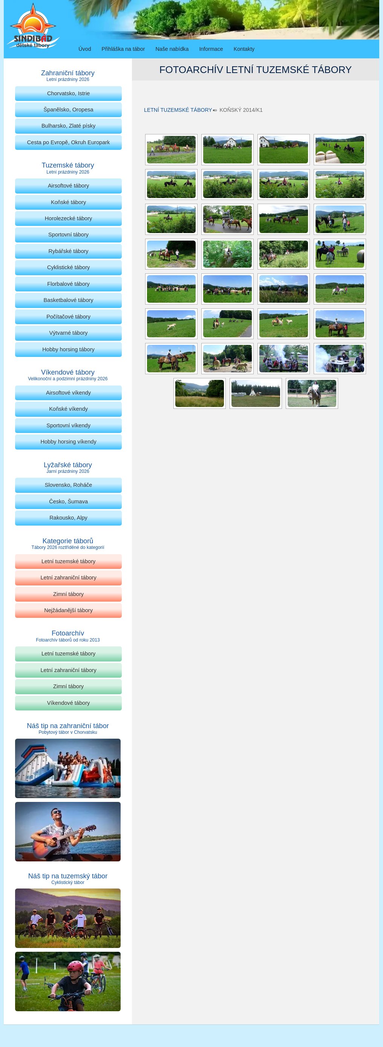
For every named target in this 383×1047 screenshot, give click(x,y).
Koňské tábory (68, 202)
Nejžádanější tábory (68, 610)
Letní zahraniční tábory (68, 578)
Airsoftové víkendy (68, 393)
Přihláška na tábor (123, 49)
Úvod (84, 49)
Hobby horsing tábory (68, 349)
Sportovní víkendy (68, 425)
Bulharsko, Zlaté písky (68, 126)
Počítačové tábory (68, 317)
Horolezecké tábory (68, 218)
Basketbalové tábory (68, 300)
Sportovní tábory (68, 235)
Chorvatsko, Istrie (68, 93)
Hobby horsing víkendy (68, 442)
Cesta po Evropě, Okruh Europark (68, 142)
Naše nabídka (171, 49)
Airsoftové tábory (68, 186)
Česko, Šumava (68, 501)
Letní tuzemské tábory (178, 110)
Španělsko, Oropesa (68, 110)
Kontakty (244, 49)
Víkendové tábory (68, 703)
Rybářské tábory (69, 251)
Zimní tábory (68, 594)
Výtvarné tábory (68, 333)
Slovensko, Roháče (68, 485)
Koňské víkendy (68, 409)
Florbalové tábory (68, 284)
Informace (211, 49)
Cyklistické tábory (68, 267)
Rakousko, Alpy (68, 518)
